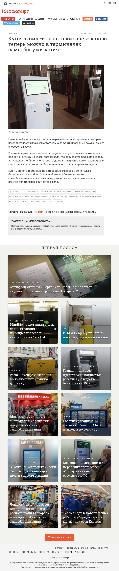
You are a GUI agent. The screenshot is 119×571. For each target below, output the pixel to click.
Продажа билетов (30, 191)
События (40, 19)
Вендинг (67, 417)
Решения (74, 19)
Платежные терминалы (22, 463)
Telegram (38, 212)
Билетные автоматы (18, 201)
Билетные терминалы (41, 201)
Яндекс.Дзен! (26, 3)
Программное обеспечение (25, 283)
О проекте (111, 3)
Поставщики (25, 19)
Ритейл (14, 413)
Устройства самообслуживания (28, 320)
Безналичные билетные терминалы (85, 196)
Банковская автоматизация (79, 366)
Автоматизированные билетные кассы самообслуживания (68, 191)
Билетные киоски (58, 196)
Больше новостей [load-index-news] (59, 537)
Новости (8, 19)
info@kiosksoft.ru (99, 548)
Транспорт (13, 33)
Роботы (67, 509)
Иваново (58, 201)
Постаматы (69, 329)
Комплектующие (57, 19)
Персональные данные (77, 548)
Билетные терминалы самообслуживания (28, 196)
